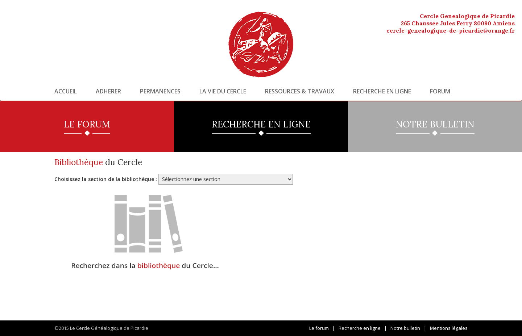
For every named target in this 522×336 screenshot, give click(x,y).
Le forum (319, 328)
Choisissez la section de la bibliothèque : (105, 179)
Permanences (160, 91)
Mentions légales (449, 328)
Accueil (65, 91)
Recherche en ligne (382, 91)
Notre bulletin (405, 328)
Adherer (108, 91)
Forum (440, 91)
